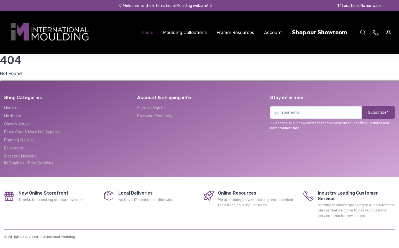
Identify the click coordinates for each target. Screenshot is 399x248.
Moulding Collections (185, 32)
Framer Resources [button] (235, 32)
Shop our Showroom (319, 32)
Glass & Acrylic (17, 124)
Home (147, 32)
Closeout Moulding (20, 156)
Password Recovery (155, 116)
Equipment (14, 148)
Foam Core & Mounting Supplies (32, 132)
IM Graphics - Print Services (28, 163)
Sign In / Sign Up (151, 108)
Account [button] (273, 32)
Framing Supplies (19, 140)
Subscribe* (378, 112)
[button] (363, 32)
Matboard (12, 116)
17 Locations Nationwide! (356, 5)
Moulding (12, 108)
